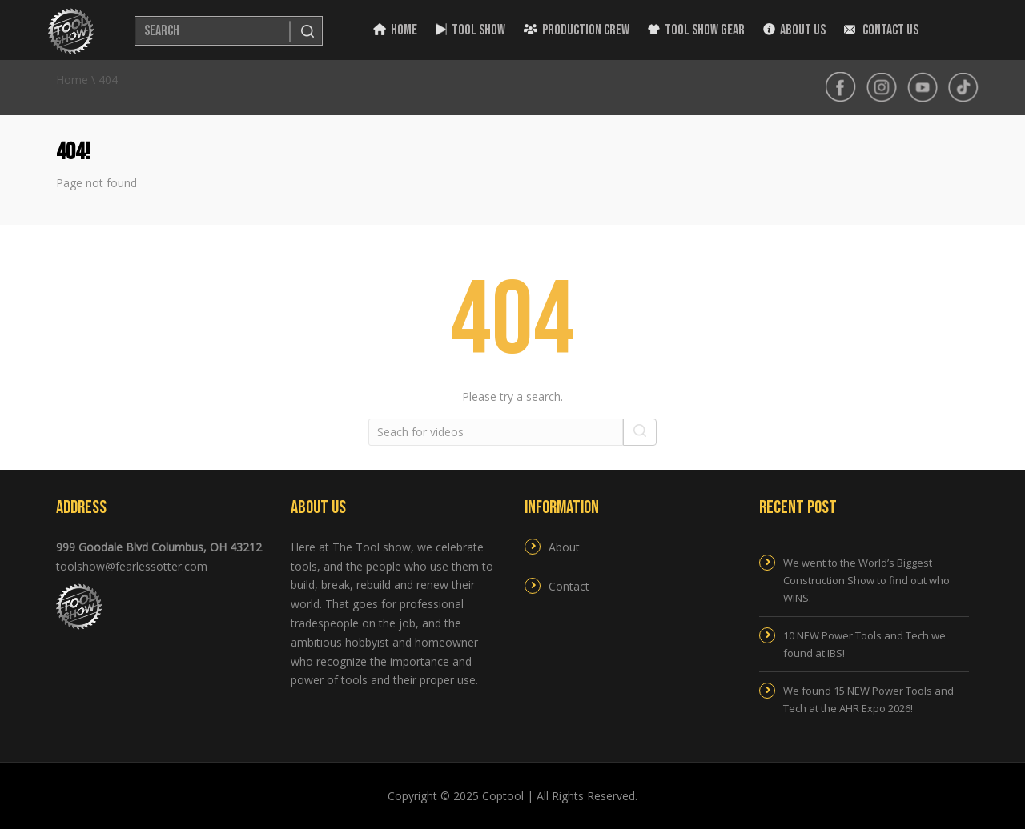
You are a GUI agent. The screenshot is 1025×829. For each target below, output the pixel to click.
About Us (794, 30)
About (564, 547)
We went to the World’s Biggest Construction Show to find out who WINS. (866, 580)
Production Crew (576, 30)
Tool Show (470, 30)
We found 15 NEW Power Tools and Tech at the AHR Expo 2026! (868, 699)
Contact (569, 586)
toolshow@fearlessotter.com (131, 566)
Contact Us (881, 30)
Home (395, 30)
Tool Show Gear (696, 30)
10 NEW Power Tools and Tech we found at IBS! (864, 644)
